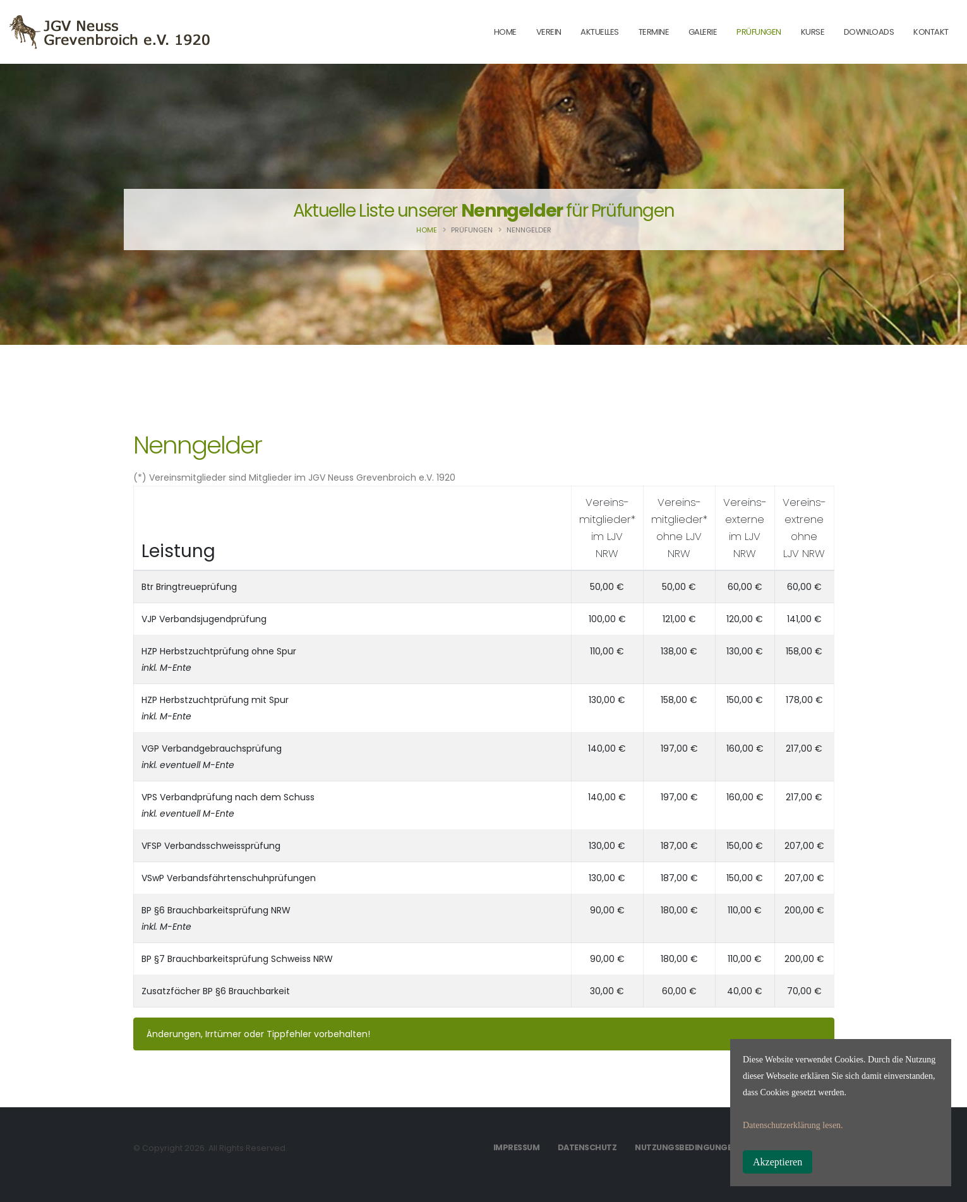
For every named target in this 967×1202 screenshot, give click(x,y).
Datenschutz (587, 1147)
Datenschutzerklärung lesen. (793, 1125)
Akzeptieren (777, 1162)
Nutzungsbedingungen (686, 1147)
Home (426, 230)
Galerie (703, 32)
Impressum (516, 1147)
